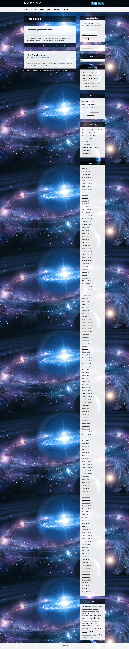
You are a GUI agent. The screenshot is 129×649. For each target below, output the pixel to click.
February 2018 (86, 458)
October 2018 (86, 434)
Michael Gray (46, 32)
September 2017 (86, 473)
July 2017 (84, 479)
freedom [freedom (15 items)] (93, 613)
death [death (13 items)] (97, 611)
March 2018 (85, 455)
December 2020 (86, 358)
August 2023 (85, 263)
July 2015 (84, 550)
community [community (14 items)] (95, 609)
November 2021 (86, 325)
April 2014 (84, 588)
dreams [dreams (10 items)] (84, 613)
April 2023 (84, 275)
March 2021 (85, 349)
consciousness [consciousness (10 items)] (91, 611)
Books (42, 9)
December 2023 (86, 251)
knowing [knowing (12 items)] (84, 618)
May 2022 (84, 307)
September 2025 (86, 189)
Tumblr (102, 3)
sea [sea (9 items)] (91, 625)
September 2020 (86, 366)
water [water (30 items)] (99, 635)
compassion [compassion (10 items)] (84, 611)
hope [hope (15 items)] (94, 615)
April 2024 (84, 239)
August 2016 (85, 511)
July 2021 (84, 337)
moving (48, 45)
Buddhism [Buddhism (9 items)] (84, 609)
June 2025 (85, 198)
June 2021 (85, 340)
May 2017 (84, 485)
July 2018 (84, 443)
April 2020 (84, 381)
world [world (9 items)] (90, 637)
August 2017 (85, 476)
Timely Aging (85, 150)
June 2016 (85, 517)
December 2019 (86, 393)
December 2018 (86, 429)
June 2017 (85, 482)
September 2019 (86, 402)
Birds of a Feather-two (88, 83)
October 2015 (86, 541)
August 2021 (85, 334)
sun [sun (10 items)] (89, 628)
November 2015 (86, 538)
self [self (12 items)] (94, 625)
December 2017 (86, 464)
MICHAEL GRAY (33, 3)
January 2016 (85, 532)
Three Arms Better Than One (90, 78)
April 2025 (84, 204)
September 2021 (86, 331)
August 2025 (85, 192)
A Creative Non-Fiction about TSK (91, 130)
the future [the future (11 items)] (84, 632)
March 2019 (85, 420)
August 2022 (85, 298)
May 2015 (84, 556)
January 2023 (85, 283)
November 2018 (86, 432)
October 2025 (86, 186)
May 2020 (84, 378)
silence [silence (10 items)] (97, 625)
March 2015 (85, 562)
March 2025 (85, 207)
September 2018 (86, 437)
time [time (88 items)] (90, 631)
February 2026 (86, 174)
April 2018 (84, 452)
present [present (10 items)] (84, 625)
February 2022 (86, 316)
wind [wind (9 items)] (83, 637)
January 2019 (85, 426)
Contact (65, 9)
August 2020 (85, 369)
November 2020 (86, 360)
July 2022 (84, 301)
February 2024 (86, 245)
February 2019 (86, 423)
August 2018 (85, 440)
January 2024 (85, 248)
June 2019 (85, 411)
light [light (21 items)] (83, 621)
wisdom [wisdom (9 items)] (86, 637)
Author (33, 9)
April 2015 (84, 559)
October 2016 (86, 506)
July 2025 (84, 195)
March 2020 (85, 384)
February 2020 (86, 387)
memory (60, 70)
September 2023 (86, 260)
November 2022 (86, 289)
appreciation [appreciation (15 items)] (88, 606)
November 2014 (86, 574)
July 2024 (84, 230)
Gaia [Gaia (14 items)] (83, 615)
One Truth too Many (36, 55)
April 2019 (84, 417)
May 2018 (84, 449)
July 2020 (84, 372)
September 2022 (86, 295)
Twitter (95, 3)
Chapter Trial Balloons (88, 132)
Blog (48, 9)
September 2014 (86, 580)
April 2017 (84, 488)
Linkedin (99, 3)
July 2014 (84, 583)
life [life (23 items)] (99, 618)
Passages (31, 45)
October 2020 (86, 363)
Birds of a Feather (86, 86)
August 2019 (85, 405)
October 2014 (86, 577)
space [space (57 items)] (85, 628)
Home (26, 9)
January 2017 (85, 497)
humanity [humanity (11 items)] (99, 615)
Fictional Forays (33, 70)
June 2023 (85, 269)
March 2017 (85, 491)
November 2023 (86, 254)
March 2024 (85, 242)
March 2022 (85, 313)
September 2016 (86, 509)
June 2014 (85, 585)
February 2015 (86, 565)
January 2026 (85, 177)
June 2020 (85, 375)
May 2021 (84, 343)
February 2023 (86, 281)
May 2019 (84, 414)
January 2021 (85, 355)
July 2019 (84, 408)
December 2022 (86, 286)
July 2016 (84, 514)
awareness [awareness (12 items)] (95, 606)
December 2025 (86, 180)
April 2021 (84, 346)
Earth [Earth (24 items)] (88, 613)
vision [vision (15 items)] (94, 635)
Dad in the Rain (86, 72)
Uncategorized (86, 153)
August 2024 (85, 227)
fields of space (42, 45)
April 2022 (84, 310)
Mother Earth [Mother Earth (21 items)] (89, 623)
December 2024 (86, 215)
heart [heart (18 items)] (87, 615)
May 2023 (84, 272)
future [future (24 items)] (99, 613)
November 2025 (86, 183)
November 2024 (86, 218)
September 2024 (86, 224)
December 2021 (86, 322)
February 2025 (86, 209)
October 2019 (86, 399)
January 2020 (85, 390)
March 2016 (85, 526)
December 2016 (86, 500)
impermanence (53, 70)
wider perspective (66, 45)
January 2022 (85, 319)
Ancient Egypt (45, 70)
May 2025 (84, 201)
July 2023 (84, 266)
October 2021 (86, 328)
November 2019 (86, 396)
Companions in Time (87, 135)
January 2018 (85, 461)
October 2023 (86, 257)
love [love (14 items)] (87, 621)
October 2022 (86, 292)
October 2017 (86, 470)
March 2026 (85, 171)
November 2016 (86, 503)
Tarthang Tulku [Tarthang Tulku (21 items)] (96, 628)
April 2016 (84, 523)
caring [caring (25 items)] (89, 609)
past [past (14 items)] (96, 623)
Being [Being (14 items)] (100, 606)
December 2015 (86, 535)
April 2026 (84, 168)
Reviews (56, 9)
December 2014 (86, 571)
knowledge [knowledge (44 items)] (92, 618)
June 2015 (85, 553)
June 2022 (85, 304)
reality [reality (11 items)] (88, 625)
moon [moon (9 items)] (83, 623)
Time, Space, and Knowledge (89, 147)
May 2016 (84, 520)
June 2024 (85, 233)
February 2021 (86, 352)
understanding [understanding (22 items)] (87, 635)
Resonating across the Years (39, 29)
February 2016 (86, 529)
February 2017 (86, 494)
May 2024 (84, 236)
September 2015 (86, 544)
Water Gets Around (87, 75)
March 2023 (85, 278)
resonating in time (56, 45)
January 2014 (85, 591)
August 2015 (85, 547)
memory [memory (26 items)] (92, 621)
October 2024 (86, 221)
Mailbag (84, 141)
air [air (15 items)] (83, 606)
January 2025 (85, 212)
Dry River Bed (90, 115)
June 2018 (85, 446)
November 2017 (86, 467)
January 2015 (85, 568)
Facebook (92, 3)
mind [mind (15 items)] (97, 621)
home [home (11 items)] (91, 615)
